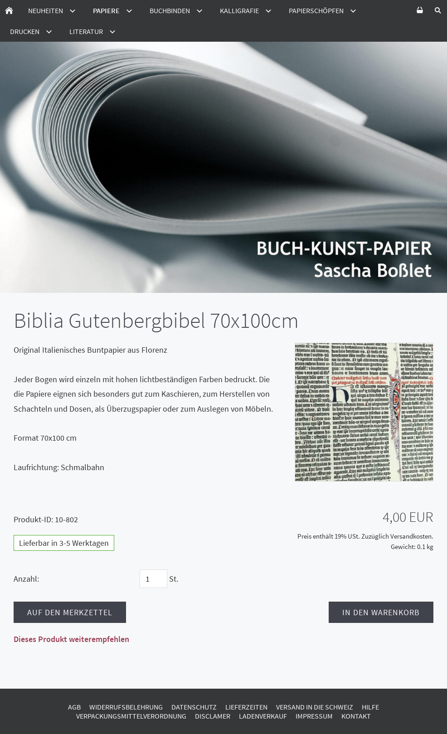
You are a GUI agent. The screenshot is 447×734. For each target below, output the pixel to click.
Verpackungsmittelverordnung (131, 715)
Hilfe (370, 706)
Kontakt (356, 715)
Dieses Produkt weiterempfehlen (71, 639)
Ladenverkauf (263, 715)
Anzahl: (26, 579)
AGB (74, 706)
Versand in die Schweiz (314, 706)
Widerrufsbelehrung (126, 706)
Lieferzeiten (246, 706)
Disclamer (212, 715)
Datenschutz (194, 706)
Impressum (314, 715)
